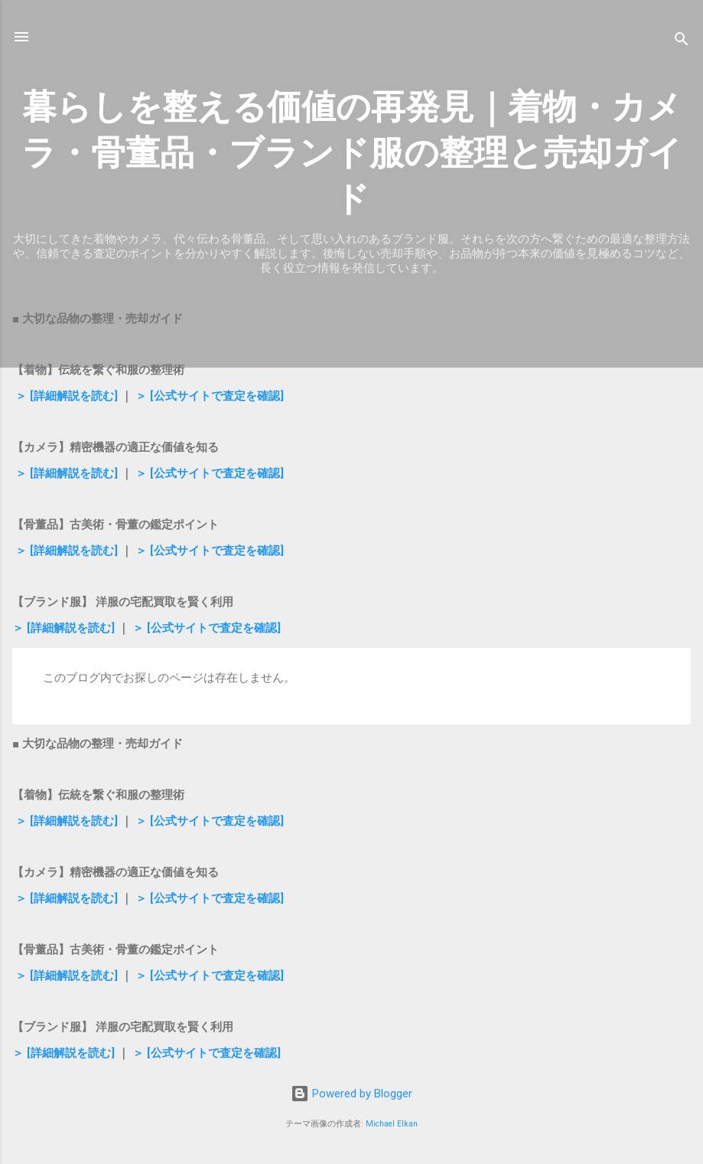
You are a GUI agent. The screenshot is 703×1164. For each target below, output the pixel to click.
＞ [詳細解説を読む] (65, 396)
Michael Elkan (392, 1124)
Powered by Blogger (351, 1093)
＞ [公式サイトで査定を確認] (208, 396)
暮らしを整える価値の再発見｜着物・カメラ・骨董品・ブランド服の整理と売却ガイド (351, 153)
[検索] (681, 41)
